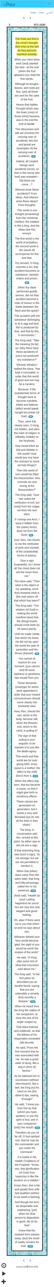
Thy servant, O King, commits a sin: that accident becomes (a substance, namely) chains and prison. (27, 271)
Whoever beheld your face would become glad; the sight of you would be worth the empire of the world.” (27, 944)
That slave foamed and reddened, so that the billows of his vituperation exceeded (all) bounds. (27, 1034)
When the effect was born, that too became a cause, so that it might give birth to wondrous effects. (27, 788)
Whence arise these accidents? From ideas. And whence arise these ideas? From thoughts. (27, 197)
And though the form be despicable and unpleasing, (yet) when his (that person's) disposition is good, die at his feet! (27, 1214)
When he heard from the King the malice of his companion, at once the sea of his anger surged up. (27, 1014)
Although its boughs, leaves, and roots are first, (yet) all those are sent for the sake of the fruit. (27, 91)
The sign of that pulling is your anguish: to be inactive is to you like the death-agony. (27, 743)
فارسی (49, 12)
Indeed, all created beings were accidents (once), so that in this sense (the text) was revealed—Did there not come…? (27, 173)
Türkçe (41, 12)
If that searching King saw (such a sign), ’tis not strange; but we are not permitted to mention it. (27, 858)
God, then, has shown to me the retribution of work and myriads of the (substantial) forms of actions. (27, 547)
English (33, 12)
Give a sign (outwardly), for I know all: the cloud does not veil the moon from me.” (27, 568)
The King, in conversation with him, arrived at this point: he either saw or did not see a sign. (27, 837)
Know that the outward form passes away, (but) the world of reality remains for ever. (27, 1238)
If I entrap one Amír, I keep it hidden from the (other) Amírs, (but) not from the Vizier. (27, 527)
